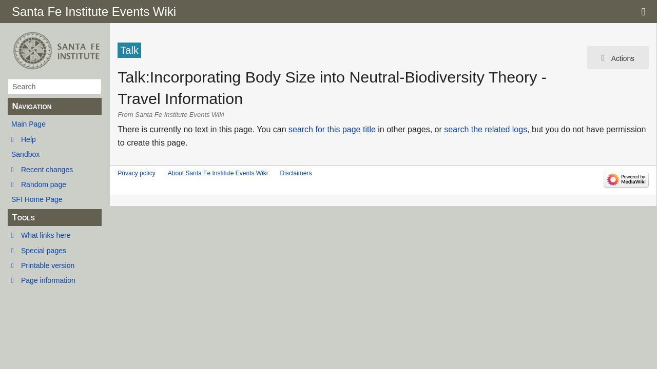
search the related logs (485, 129)
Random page (43, 184)
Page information (48, 280)
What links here (45, 235)
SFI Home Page (37, 199)
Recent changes (47, 170)
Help (28, 139)
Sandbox (25, 154)
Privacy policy (136, 173)
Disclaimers (296, 173)
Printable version (47, 265)
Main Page (28, 124)
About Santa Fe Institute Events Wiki (218, 173)
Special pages (43, 251)
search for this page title (332, 129)
